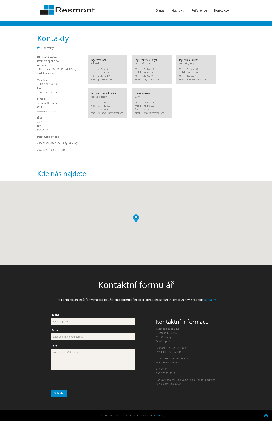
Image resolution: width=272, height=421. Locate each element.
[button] (136, 218)
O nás (160, 10)
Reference (199, 10)
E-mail (55, 330)
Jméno (55, 314)
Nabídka (177, 10)
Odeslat (59, 393)
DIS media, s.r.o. (162, 415)
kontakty (210, 300)
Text (54, 345)
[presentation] (77, 380)
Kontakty (221, 10)
